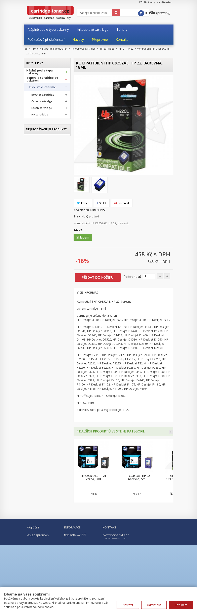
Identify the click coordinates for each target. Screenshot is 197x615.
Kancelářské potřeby (41, 348)
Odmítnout (154, 605)
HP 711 (38, 245)
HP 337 (38, 175)
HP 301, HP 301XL (44, 140)
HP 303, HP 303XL (44, 152)
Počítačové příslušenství (43, 355)
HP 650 (38, 216)
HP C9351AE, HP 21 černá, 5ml (93, 477)
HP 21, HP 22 (41, 123)
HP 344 (38, 204)
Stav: (77, 216)
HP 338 (38, 181)
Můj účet (33, 569)
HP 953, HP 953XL (44, 286)
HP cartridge (39, 116)
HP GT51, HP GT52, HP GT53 (46, 297)
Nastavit (127, 605)
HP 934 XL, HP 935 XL (47, 280)
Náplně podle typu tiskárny (39, 73)
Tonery (33, 315)
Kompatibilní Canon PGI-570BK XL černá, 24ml (47, 448)
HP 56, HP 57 (41, 128)
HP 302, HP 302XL (44, 146)
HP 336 (38, 169)
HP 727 (38, 251)
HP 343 (38, 198)
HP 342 (38, 193)
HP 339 (38, 187)
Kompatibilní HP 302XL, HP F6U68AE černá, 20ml (47, 525)
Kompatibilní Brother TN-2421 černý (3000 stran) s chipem (47, 487)
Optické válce (37, 323)
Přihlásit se (146, 2)
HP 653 (38, 233)
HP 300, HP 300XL (44, 134)
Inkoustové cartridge (42, 88)
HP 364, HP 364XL (44, 210)
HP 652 (38, 227)
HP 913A (39, 268)
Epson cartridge (41, 109)
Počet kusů (132, 276)
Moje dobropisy (37, 582)
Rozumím (181, 605)
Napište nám (164, 2)
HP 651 (38, 222)
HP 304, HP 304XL (44, 158)
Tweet (83, 203)
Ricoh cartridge (41, 306)
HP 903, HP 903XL (44, 257)
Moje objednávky (38, 577)
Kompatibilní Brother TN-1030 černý (47, 410)
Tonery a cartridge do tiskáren (42, 81)
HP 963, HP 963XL (44, 292)
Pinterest (121, 203)
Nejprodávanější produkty (46, 376)
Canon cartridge (41, 103)
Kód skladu (81, 210)
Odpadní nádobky (40, 331)
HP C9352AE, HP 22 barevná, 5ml (137, 477)
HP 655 (38, 239)
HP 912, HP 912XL (44, 262)
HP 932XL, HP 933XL (46, 274)
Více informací (88, 292)
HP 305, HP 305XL (44, 163)
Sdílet (101, 203)
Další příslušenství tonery (40, 339)
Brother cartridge (42, 96)
